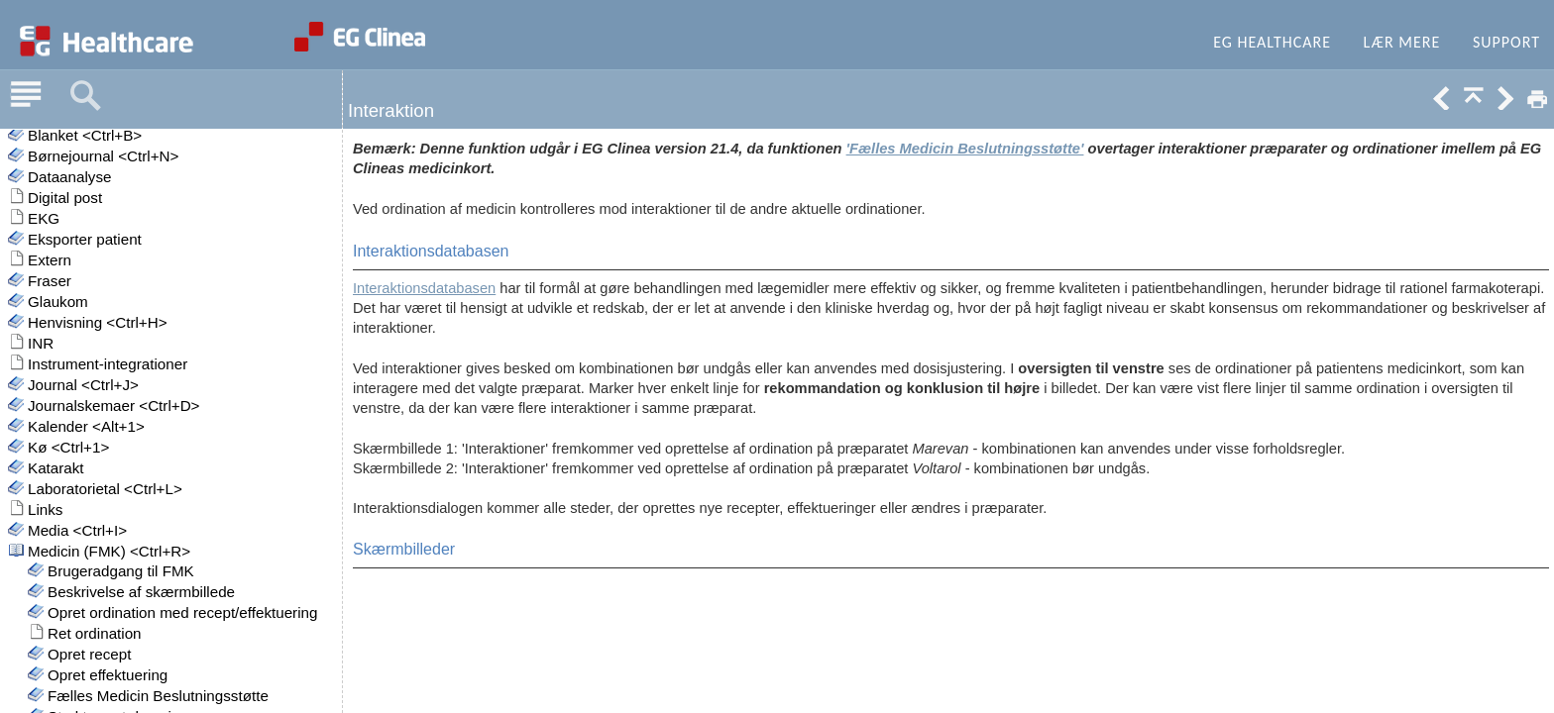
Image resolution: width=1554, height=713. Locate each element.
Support (1506, 42)
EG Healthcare (1272, 42)
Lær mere (1402, 42)
